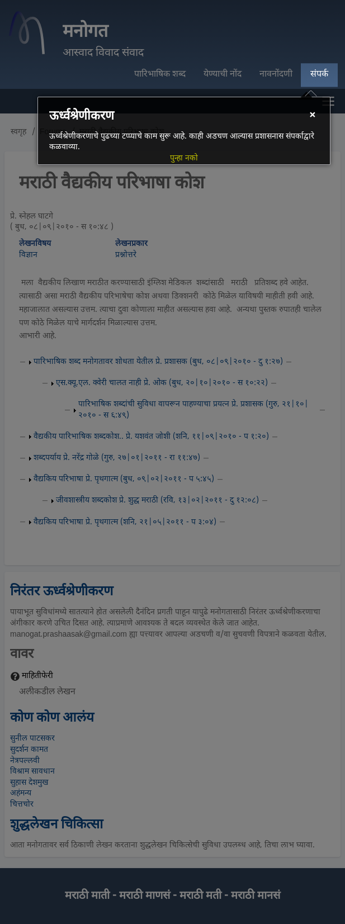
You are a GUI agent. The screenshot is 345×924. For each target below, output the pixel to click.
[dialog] (183, 131)
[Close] (312, 116)
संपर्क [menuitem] (319, 74)
